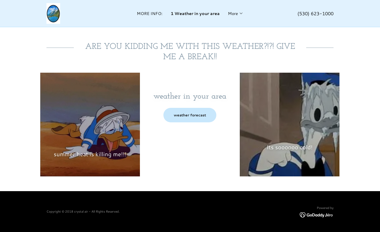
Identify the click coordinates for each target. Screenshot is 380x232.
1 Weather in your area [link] (195, 13)
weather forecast (190, 115)
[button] (235, 13)
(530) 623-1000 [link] (315, 13)
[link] (53, 13)
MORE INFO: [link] (149, 13)
